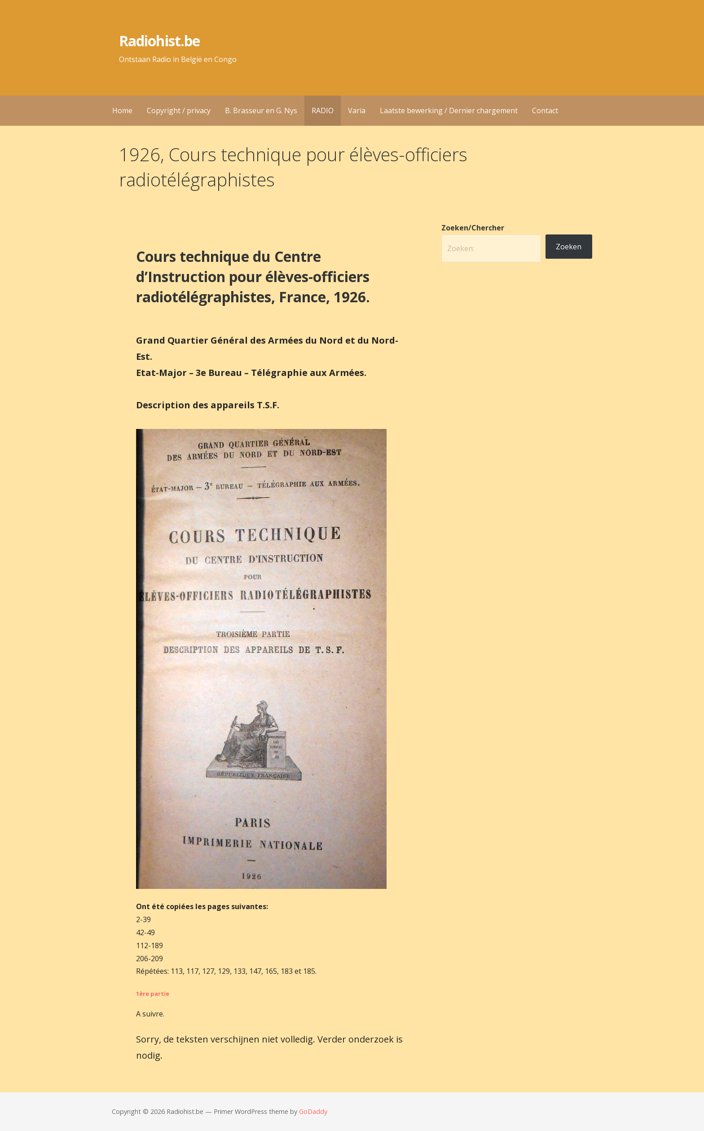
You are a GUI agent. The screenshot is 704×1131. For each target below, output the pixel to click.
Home (122, 110)
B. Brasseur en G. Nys (261, 110)
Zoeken (568, 247)
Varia (356, 110)
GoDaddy (313, 1111)
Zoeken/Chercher (472, 228)
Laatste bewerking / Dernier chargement (449, 110)
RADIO (323, 110)
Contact (545, 110)
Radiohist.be (159, 40)
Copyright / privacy (179, 110)
